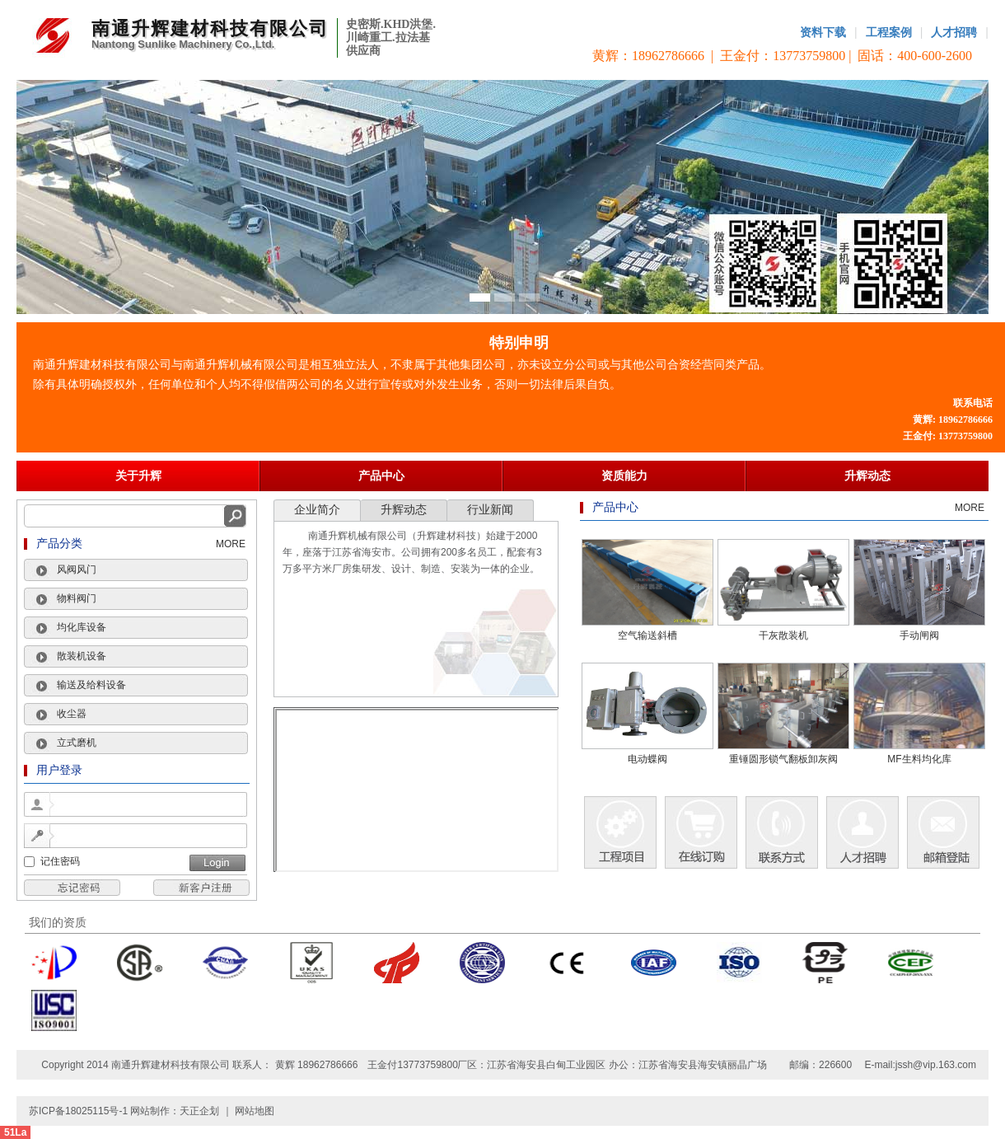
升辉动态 (867, 475)
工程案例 (889, 32)
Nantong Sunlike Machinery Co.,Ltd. (182, 44)
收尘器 (71, 713)
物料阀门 (76, 598)
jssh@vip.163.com (935, 1065)
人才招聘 (954, 32)
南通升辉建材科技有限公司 (210, 28)
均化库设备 (81, 627)
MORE (230, 544)
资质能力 (624, 475)
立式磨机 (76, 742)
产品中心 (381, 475)
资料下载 (823, 32)
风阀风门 (76, 569)
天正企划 (199, 1111)
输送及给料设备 (91, 685)
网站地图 (254, 1111)
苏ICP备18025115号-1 (79, 1111)
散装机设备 (81, 656)
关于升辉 (138, 475)
